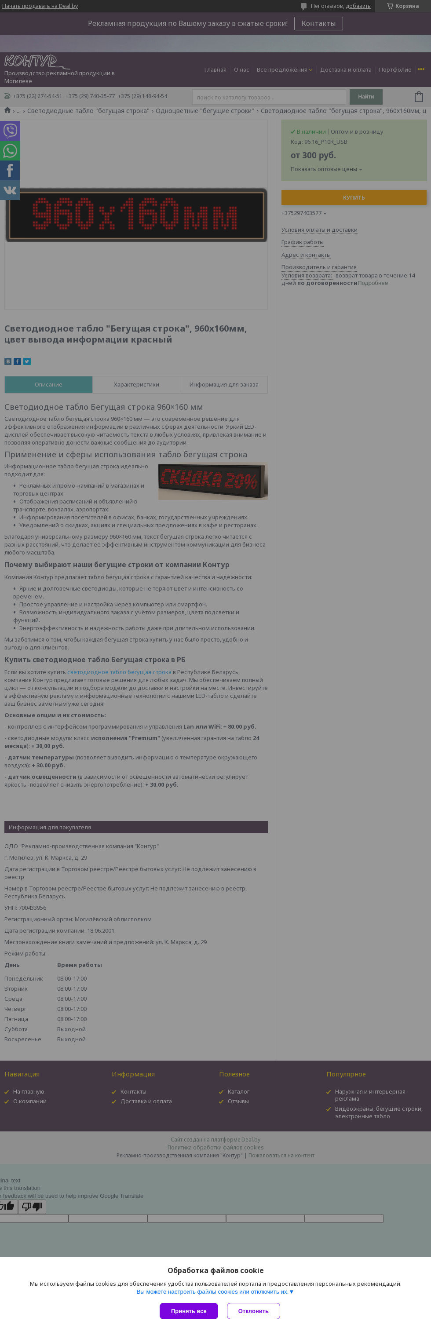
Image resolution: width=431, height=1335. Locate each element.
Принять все (189, 1311)
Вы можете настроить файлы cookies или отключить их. (212, 1291)
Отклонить (253, 1311)
